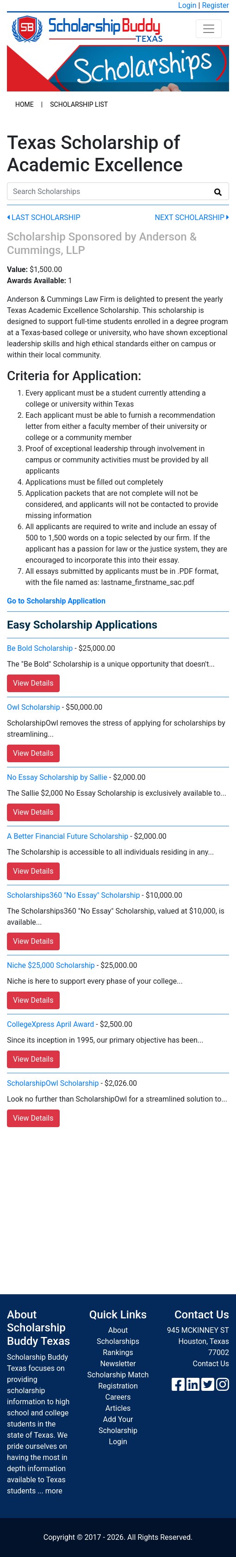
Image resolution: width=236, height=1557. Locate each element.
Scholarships (118, 1341)
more (53, 1490)
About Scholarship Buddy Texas (38, 1328)
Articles (118, 1408)
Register (215, 5)
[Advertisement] (118, 1201)
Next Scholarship (192, 217)
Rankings (118, 1352)
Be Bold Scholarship (40, 648)
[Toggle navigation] (209, 28)
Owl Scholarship (33, 707)
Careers (117, 1397)
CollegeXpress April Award (50, 1024)
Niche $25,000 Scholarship (51, 965)
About (118, 1330)
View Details (33, 683)
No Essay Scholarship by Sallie (57, 777)
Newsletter (118, 1363)
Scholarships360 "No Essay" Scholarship (73, 895)
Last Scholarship (44, 217)
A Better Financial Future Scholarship (67, 836)
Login (187, 5)
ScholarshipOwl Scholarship (53, 1083)
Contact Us (211, 1363)
